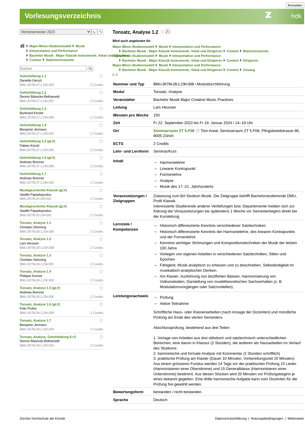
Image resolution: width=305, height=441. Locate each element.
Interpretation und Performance (53, 51)
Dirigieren (250, 60)
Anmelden (295, 5)
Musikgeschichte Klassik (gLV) (44, 190)
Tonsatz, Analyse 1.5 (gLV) (40, 288)
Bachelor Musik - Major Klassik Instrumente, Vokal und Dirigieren (79, 55)
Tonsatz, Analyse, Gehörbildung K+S (48, 337)
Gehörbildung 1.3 (33, 108)
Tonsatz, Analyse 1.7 (36, 320)
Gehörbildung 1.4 (33, 125)
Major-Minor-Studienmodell (50, 46)
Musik (80, 46)
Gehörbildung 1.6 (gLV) (38, 157)
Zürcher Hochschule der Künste (42, 418)
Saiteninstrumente (60, 60)
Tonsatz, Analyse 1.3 (36, 255)
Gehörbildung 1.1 (33, 76)
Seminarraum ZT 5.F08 (173, 131)
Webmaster (296, 418)
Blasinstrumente (255, 51)
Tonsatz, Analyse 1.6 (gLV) (40, 304)
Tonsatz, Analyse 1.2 (36, 239)
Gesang (249, 70)
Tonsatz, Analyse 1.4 (36, 271)
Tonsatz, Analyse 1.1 (36, 222)
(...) (115, 74)
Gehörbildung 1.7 (33, 173)
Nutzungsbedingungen (267, 418)
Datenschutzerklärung (231, 418)
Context (35, 60)
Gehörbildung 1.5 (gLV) (38, 141)
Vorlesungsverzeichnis (63, 16)
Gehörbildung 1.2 (33, 92)
